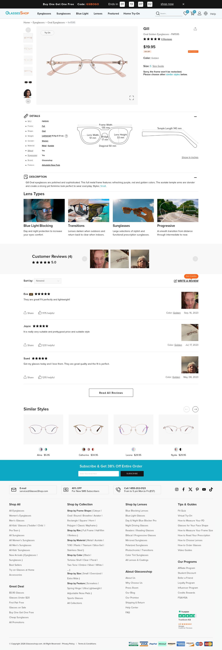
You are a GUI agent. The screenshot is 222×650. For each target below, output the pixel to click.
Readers (130, 530)
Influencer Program (188, 588)
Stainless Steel (75, 550)
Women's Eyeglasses (20, 516)
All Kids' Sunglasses (19, 550)
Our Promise (132, 598)
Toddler (32, 525)
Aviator (97, 516)
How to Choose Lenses (190, 540)
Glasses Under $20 (19, 598)
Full (43, 126)
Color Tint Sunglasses (137, 555)
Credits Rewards (186, 593)
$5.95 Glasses (16, 593)
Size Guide (158, 66)
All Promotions (16, 622)
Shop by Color (74, 555)
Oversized (95, 573)
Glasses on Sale (17, 607)
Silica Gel (98, 545)
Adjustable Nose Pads (51, 165)
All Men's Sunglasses (20, 545)
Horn (91, 520)
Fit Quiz (182, 511)
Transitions (147, 550)
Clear (86, 560)
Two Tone (72, 565)
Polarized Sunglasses (137, 545)
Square (83, 520)
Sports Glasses (75, 598)
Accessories (15, 575)
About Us (130, 578)
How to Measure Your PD (191, 520)
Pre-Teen (14, 530)
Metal (44, 146)
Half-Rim (99, 530)
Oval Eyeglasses (56, 22)
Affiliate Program (186, 568)
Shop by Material (76, 540)
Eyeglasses (44, 13)
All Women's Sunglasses (22, 540)
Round (77, 516)
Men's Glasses (16, 520)
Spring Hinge (74, 588)
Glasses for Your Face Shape (193, 525)
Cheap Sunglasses (19, 617)
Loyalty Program (186, 583)
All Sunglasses (16, 535)
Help (213, 14)
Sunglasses (64, 13)
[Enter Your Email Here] (98, 474)
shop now (167, 4)
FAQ (128, 612)
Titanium (87, 545)
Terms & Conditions (87, 644)
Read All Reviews (111, 393)
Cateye (96, 511)
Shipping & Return (135, 603)
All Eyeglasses (16, 511)
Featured (113, 13)
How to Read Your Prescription (194, 535)
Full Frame (88, 530)
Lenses (98, 13)
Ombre (82, 565)
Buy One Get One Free (21, 612)
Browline (87, 516)
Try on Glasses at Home (21, 570)
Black (87, 555)
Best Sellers (15, 565)
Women (45, 141)
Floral (93, 560)
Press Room (132, 588)
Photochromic (133, 550)
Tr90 (69, 545)
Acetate (51, 146)
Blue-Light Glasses (135, 516)
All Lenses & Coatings (137, 560)
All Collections (74, 603)
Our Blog (130, 593)
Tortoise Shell (74, 560)
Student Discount (187, 573)
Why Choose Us (134, 583)
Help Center (132, 607)
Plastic (77, 545)
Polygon (71, 525)
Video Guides (185, 550)
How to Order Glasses (189, 545)
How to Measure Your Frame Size (195, 530)
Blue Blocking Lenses (137, 511)
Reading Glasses (145, 530)
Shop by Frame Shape (79, 511)
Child (41, 525)
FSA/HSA (182, 598)
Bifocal (30, 151)
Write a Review (188, 281)
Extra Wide (72, 578)
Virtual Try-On (185, 516)
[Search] (168, 13)
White (99, 565)
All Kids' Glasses (17, 525)
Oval (44, 131)
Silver (91, 565)
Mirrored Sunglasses (136, 540)
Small (103, 186)
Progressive (32, 155)
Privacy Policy (68, 644)
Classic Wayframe (87, 525)
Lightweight (46, 136)
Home (27, 22)
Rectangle (72, 520)
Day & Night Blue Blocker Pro (141, 520)
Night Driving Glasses (137, 525)
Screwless (92, 583)
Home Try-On (131, 13)
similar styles (173, 74)
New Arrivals (15, 555)
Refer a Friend (185, 578)
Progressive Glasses (145, 535)
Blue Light (82, 13)
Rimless (72, 535)
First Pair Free (16, 603)
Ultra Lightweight (92, 588)
